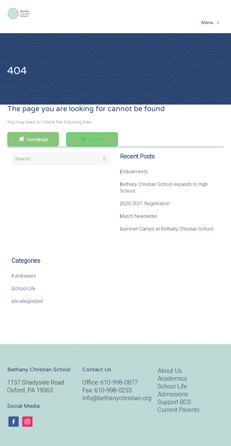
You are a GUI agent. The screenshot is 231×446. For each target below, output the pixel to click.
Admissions (173, 394)
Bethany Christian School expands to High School (164, 187)
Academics (172, 378)
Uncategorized (27, 301)
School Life (23, 288)
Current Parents (178, 409)
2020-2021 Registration (145, 203)
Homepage (33, 139)
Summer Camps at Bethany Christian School (166, 229)
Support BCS (174, 402)
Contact (92, 139)
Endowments (134, 171)
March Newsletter (138, 216)
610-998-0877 (119, 382)
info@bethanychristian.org (117, 398)
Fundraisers (24, 276)
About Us (170, 370)
